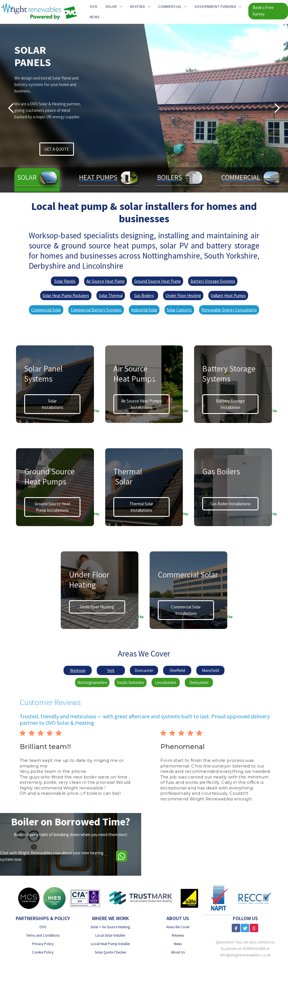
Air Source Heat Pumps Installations (141, 404)
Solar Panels (64, 281)
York (110, 670)
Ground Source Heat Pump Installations (52, 507)
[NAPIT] (219, 898)
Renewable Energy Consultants (229, 310)
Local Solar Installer (110, 935)
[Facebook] (236, 928)
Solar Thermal (111, 295)
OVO (94, 6)
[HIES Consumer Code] (54, 898)
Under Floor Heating (183, 295)
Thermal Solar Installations (141, 507)
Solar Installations (52, 404)
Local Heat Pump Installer (110, 943)
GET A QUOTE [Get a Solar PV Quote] (56, 149)
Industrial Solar (144, 310)
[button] (114, 6)
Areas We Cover (178, 927)
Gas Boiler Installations (230, 503)
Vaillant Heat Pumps (228, 295)
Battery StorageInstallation (230, 404)
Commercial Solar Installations (186, 610)
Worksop (78, 670)
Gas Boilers (144, 295)
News (95, 17)
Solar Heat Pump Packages (65, 295)
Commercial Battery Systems (96, 310)
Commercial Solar (46, 310)
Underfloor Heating (97, 607)
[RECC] (254, 898)
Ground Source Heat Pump (157, 281)
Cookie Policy (42, 952)
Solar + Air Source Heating (110, 927)
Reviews (178, 935)
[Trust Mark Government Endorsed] (141, 898)
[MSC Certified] (28, 898)
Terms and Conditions (43, 935)
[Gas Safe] (189, 898)
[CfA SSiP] (85, 898)
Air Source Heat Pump (105, 281)
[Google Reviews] (254, 928)
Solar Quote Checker (110, 952)
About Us (178, 952)
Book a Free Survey (263, 11)
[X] (245, 928)
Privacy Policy (43, 943)
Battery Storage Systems (212, 281)
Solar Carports (179, 310)
